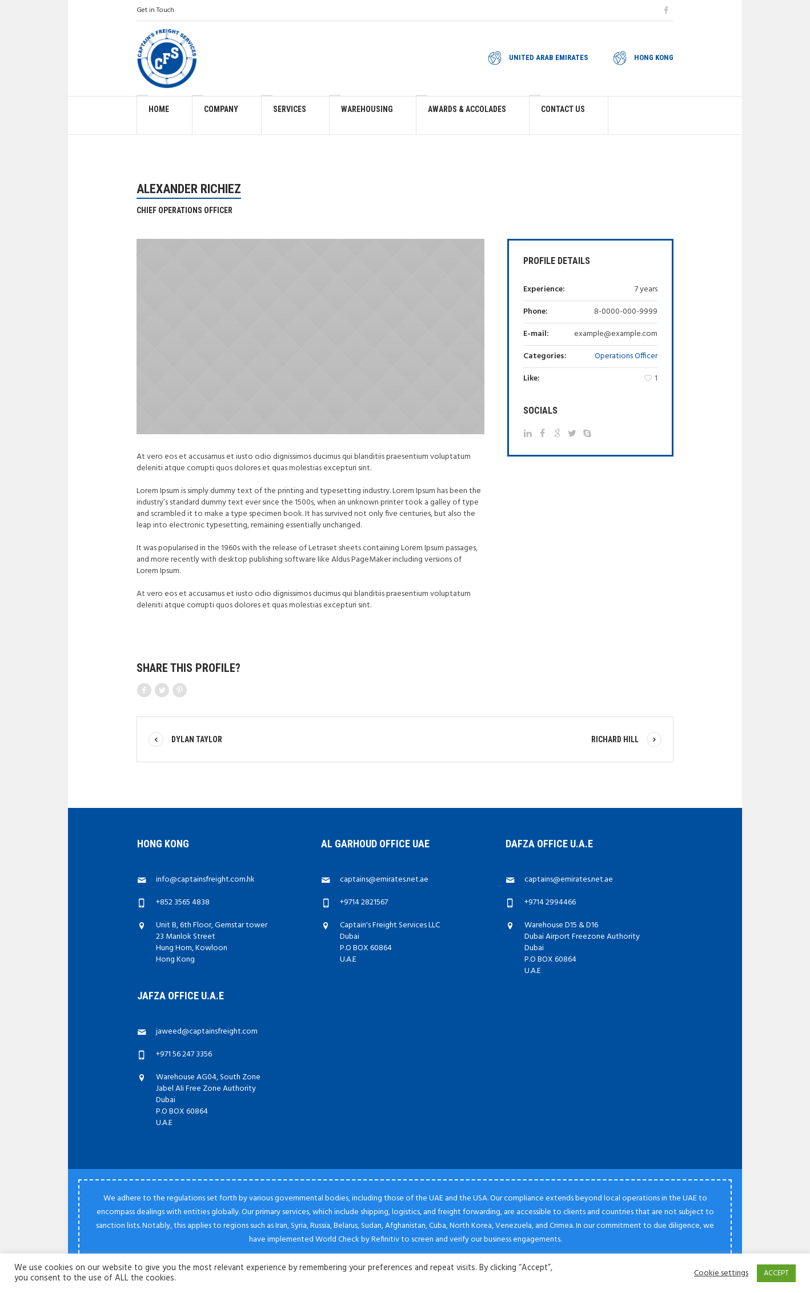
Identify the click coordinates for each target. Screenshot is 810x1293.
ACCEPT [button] (776, 1273)
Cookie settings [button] (721, 1273)
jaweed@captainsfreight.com (207, 1031)
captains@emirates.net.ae (384, 879)
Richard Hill (615, 739)
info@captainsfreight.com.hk (205, 879)
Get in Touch (155, 10)
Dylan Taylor (196, 739)
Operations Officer (626, 356)
